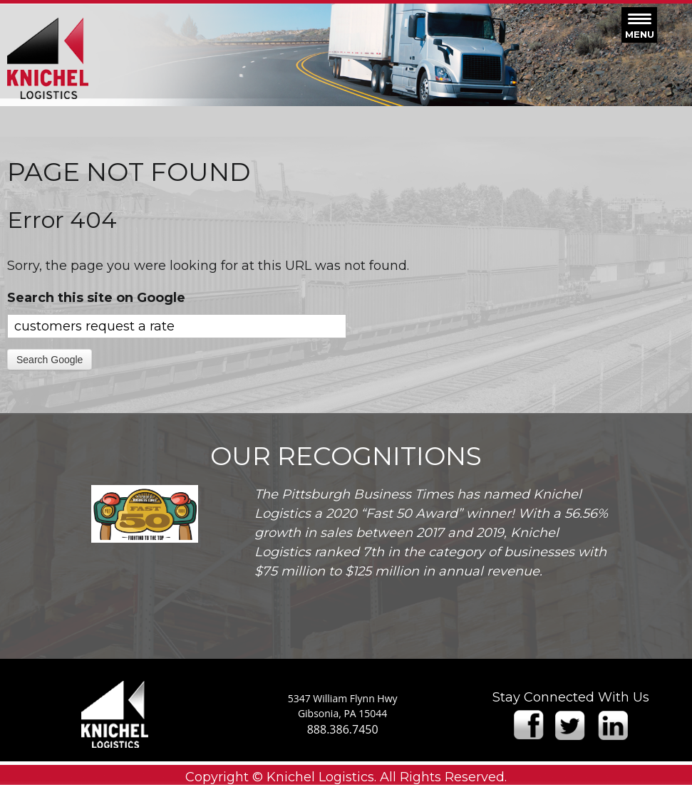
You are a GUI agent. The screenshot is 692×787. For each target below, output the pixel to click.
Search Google (49, 359)
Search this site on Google (96, 298)
